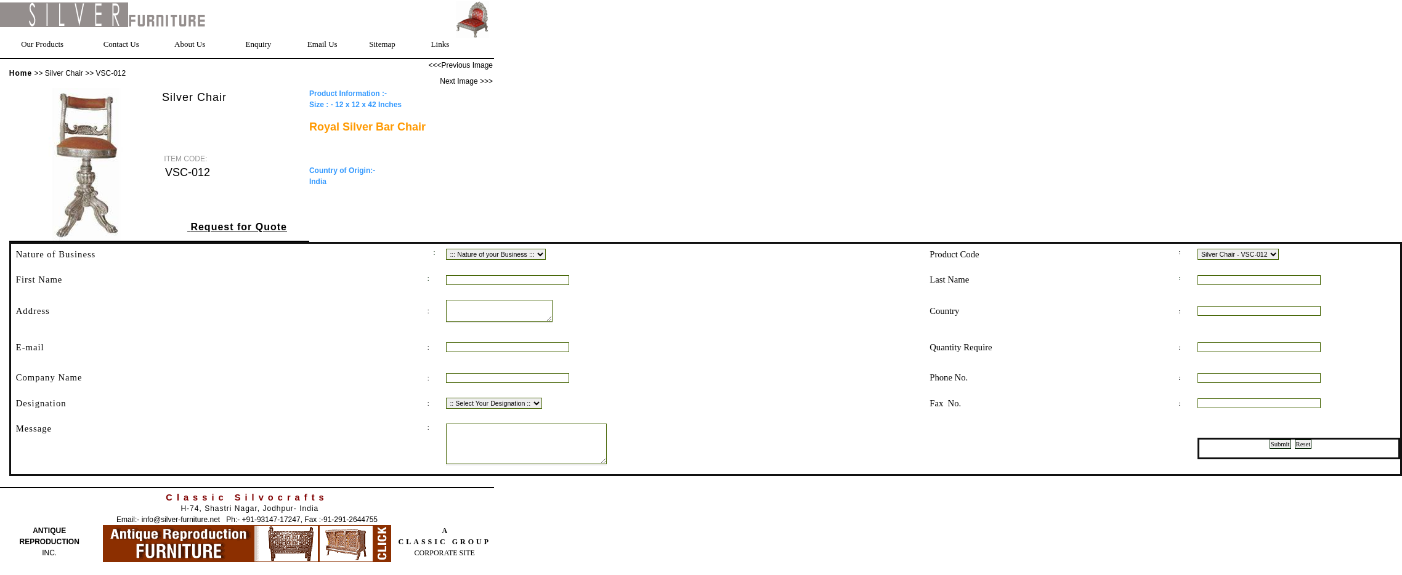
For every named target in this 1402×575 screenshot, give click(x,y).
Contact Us (121, 44)
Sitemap (382, 44)
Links (440, 44)
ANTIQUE (49, 541)
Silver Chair (65, 73)
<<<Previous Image (461, 65)
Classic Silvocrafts (247, 508)
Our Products (42, 44)
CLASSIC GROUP (445, 553)
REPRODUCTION (49, 553)
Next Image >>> (466, 81)
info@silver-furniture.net (181, 530)
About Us (189, 44)
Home (20, 73)
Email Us (322, 44)
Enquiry (258, 44)
